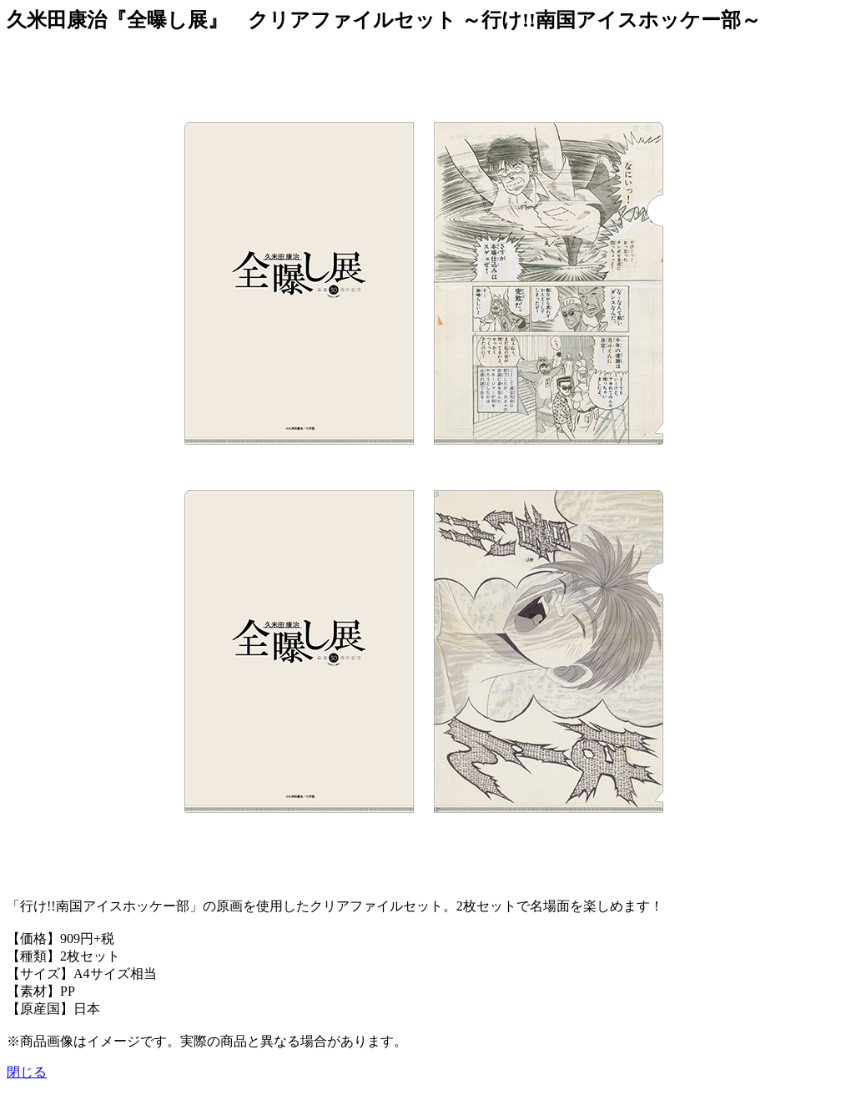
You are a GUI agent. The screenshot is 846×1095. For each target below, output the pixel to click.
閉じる (27, 1072)
